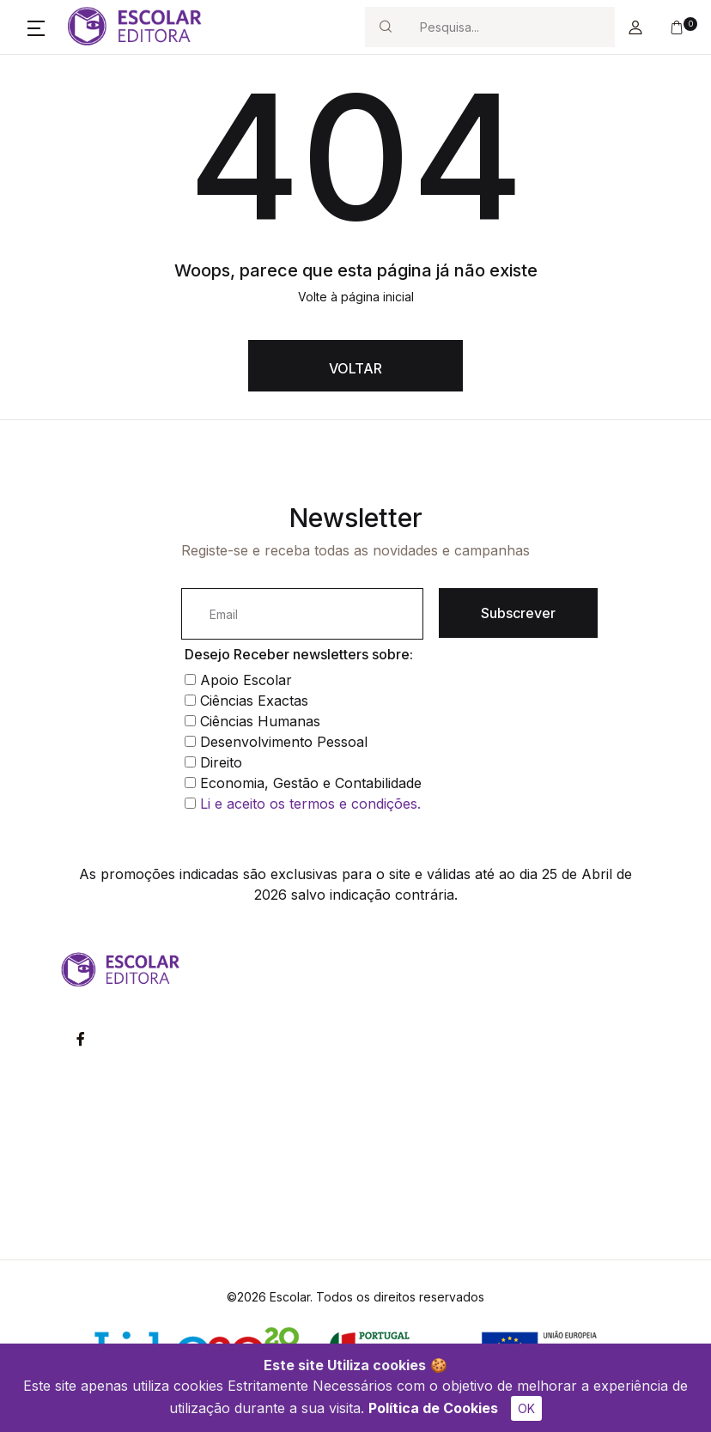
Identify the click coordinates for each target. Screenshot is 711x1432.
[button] (36, 27)
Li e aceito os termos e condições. (310, 803)
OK (526, 1408)
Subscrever (518, 613)
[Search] (510, 27)
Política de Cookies (433, 1408)
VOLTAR (355, 368)
